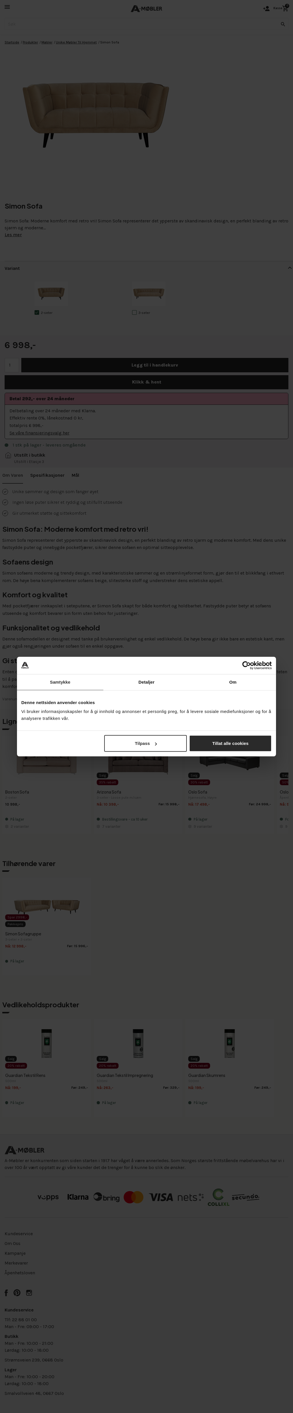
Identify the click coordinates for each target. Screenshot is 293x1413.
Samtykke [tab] (60, 681)
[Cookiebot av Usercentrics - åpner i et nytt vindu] (246, 665)
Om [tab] (232, 681)
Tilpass (146, 743)
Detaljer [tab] (146, 681)
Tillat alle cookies (230, 743)
